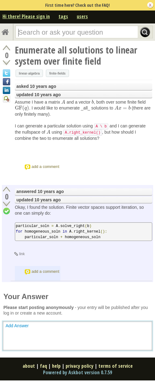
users (82, 16)
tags (63, 16)
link (22, 254)
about (29, 365)
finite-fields (57, 73)
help (56, 365)
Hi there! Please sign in (26, 16)
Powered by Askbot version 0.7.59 (77, 372)
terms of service (115, 365)
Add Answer (17, 325)
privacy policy (79, 365)
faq (43, 365)
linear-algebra (29, 73)
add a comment (45, 166)
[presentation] (63, 102)
